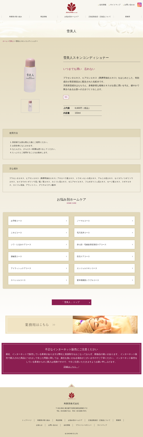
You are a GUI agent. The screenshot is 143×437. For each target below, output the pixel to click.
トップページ (26, 420)
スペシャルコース (18, 280)
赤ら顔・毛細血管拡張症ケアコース (91, 244)
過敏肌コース (16, 256)
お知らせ (39, 425)
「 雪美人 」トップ (71, 302)
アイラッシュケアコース (21, 268)
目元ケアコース (83, 256)
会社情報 (102, 5)
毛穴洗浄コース (83, 233)
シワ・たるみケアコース (21, 244)
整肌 (66, 97)
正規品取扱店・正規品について (100, 17)
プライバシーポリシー (84, 425)
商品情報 (43, 17)
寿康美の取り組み (15, 17)
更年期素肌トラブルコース (88, 280)
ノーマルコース (83, 221)
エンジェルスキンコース (87, 268)
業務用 (127, 17)
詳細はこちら (71, 367)
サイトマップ (115, 5)
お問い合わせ (129, 5)
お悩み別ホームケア (71, 17)
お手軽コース (16, 221)
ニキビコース (16, 233)
